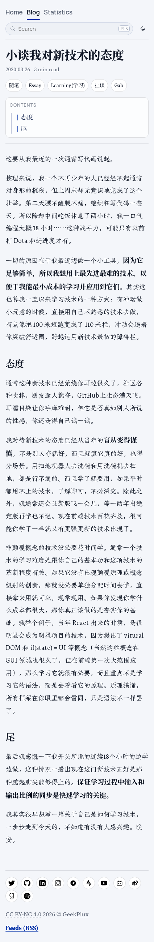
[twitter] (11, 883)
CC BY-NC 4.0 (23, 914)
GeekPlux (76, 914)
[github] (27, 883)
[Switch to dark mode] (142, 28)
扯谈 (100, 85)
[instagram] (58, 883)
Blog (33, 12)
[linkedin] (42, 883)
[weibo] (135, 883)
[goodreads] (11, 896)
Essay (35, 85)
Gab (119, 85)
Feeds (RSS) (21, 928)
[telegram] (73, 883)
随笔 (14, 85)
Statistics (58, 12)
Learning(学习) (68, 85)
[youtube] (104, 883)
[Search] (69, 28)
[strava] (89, 883)
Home (13, 12)
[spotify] (27, 896)
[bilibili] (119, 883)
